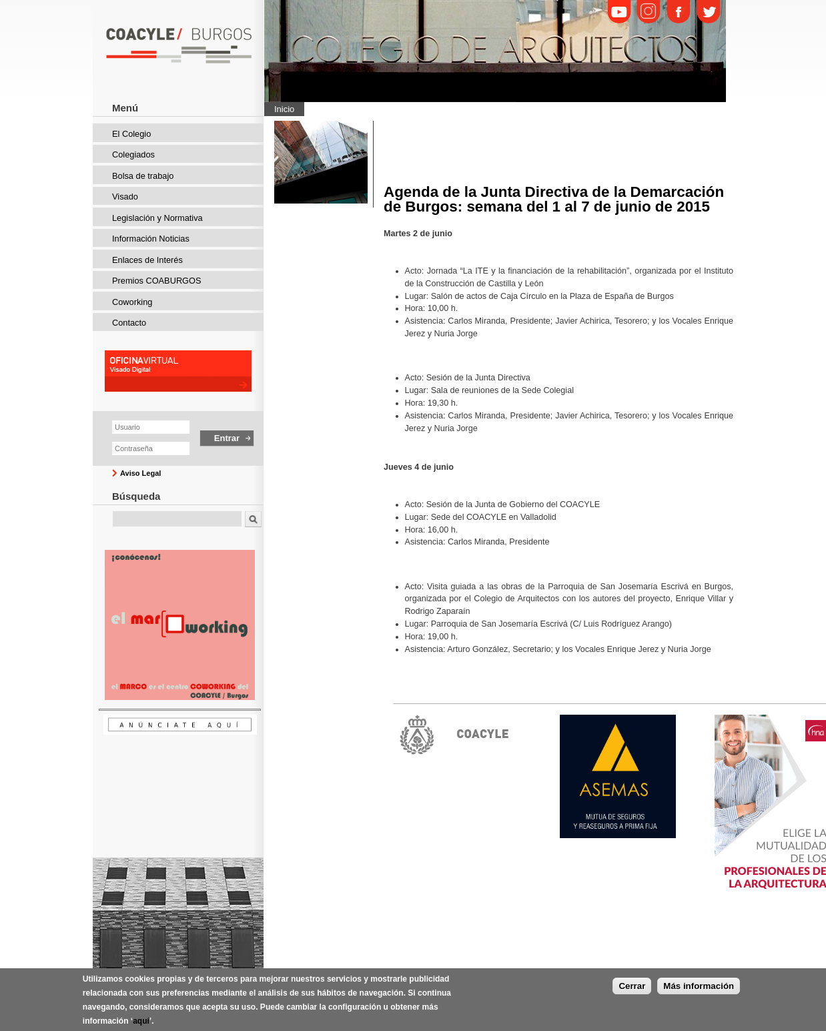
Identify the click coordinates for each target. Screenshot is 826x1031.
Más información (698, 989)
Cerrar (631, 989)
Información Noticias (150, 239)
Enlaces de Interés (147, 260)
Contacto (129, 323)
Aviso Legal (140, 473)
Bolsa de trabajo (142, 176)
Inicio (284, 109)
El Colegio (131, 134)
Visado (125, 197)
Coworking (132, 302)
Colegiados (133, 154)
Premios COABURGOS (156, 281)
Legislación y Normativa (157, 218)
